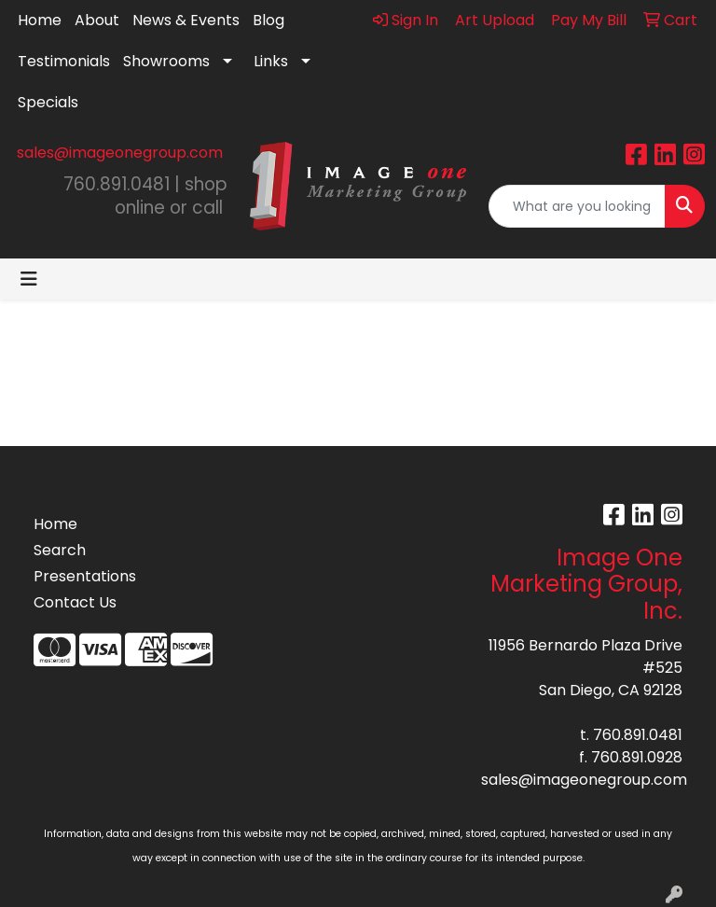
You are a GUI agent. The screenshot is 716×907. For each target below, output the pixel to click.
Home (40, 20)
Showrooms (166, 61)
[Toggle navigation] (28, 279)
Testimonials (64, 61)
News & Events (186, 20)
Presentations (78, 576)
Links (271, 61)
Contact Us (75, 602)
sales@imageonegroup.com (120, 152)
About (97, 20)
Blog (268, 20)
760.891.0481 (637, 735)
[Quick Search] (577, 206)
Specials (48, 102)
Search (60, 550)
